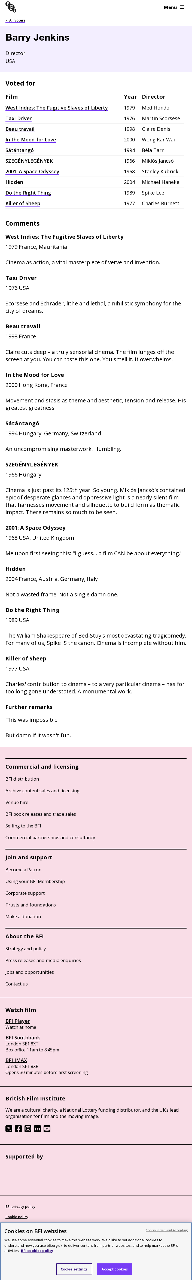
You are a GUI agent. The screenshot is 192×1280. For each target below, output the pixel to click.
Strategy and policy (25, 948)
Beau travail (20, 129)
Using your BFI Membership (35, 881)
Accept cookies (115, 1273)
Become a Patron (23, 869)
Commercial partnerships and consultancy (50, 837)
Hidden (14, 182)
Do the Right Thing (28, 192)
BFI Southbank (22, 1037)
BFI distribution (22, 779)
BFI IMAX (16, 1060)
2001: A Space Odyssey (32, 171)
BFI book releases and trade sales (40, 814)
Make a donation (23, 916)
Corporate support (25, 893)
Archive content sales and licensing (42, 790)
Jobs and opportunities (29, 972)
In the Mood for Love (30, 139)
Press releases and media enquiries (43, 960)
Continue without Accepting (167, 1234)
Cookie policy (16, 1216)
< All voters (15, 20)
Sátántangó (19, 150)
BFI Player (17, 1021)
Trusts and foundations (30, 905)
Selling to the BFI (23, 826)
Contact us (16, 984)
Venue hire (16, 802)
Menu (174, 7)
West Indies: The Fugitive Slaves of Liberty (56, 107)
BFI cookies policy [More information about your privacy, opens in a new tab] (37, 1254)
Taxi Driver (18, 118)
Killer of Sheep (22, 203)
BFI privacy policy (20, 1206)
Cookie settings (74, 1273)
